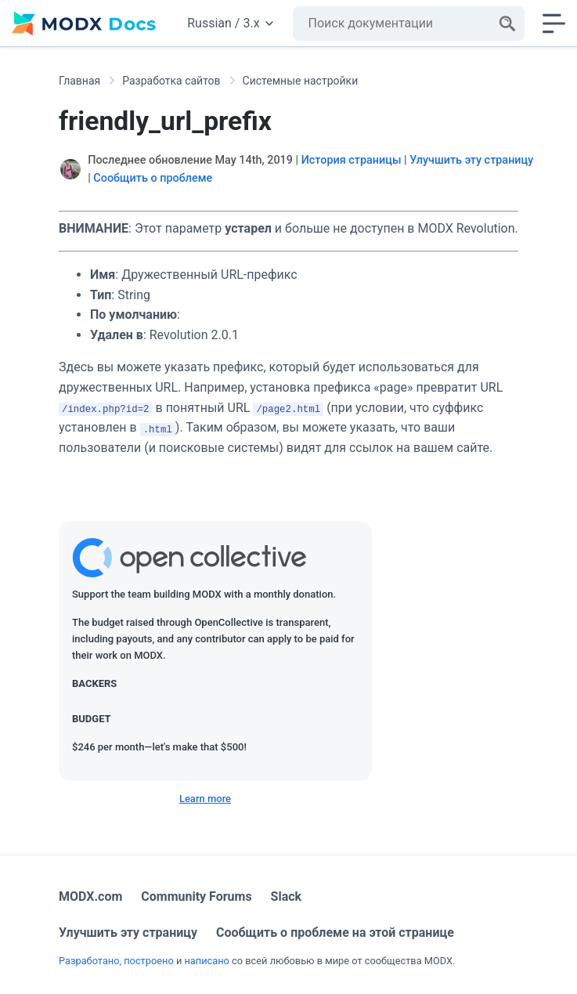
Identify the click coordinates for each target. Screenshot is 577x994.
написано (206, 961)
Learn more (205, 798)
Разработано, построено (116, 961)
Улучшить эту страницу (471, 160)
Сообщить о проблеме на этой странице (335, 932)
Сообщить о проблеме (152, 178)
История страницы (351, 160)
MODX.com (90, 896)
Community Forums (196, 896)
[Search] (507, 23)
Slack (286, 896)
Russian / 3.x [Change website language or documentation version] (229, 23)
